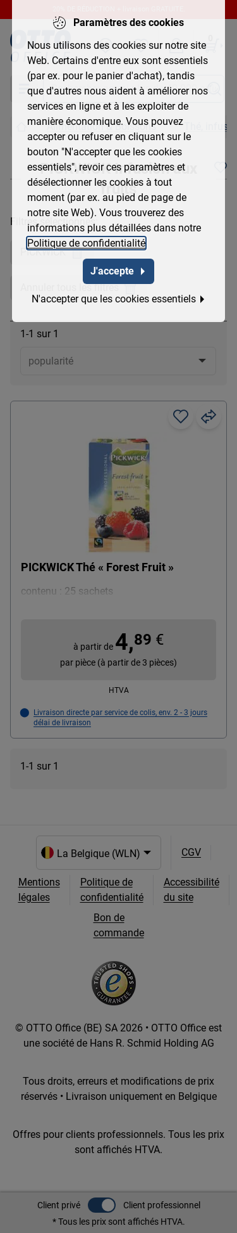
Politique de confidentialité (86, 241)
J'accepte (118, 268)
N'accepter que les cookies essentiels (119, 296)
